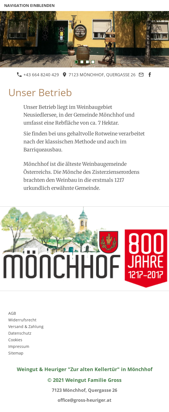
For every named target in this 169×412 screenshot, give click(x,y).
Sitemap (15, 353)
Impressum (18, 346)
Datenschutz (19, 333)
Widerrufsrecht (22, 319)
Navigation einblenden (29, 5)
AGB (12, 313)
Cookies (15, 339)
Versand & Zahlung (26, 326)
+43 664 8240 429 (38, 74)
